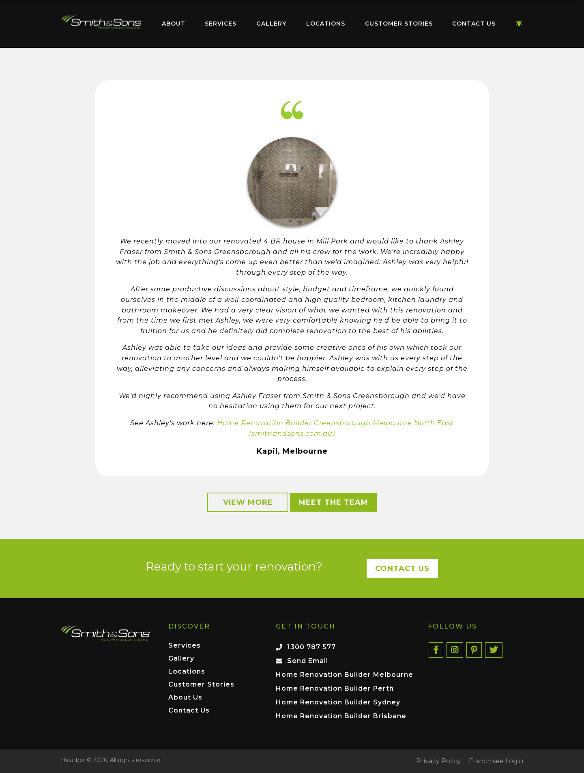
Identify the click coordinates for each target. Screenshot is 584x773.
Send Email (307, 661)
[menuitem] (101, 24)
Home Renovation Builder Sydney (338, 702)
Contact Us (474, 23)
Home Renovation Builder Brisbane (341, 716)
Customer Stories (399, 23)
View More (248, 502)
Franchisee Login (496, 761)
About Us (185, 697)
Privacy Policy (438, 761)
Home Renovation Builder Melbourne (344, 674)
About (173, 23)
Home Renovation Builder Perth (335, 688)
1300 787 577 (311, 647)
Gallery (271, 23)
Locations (325, 23)
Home (101, 22)
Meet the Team (333, 502)
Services (220, 23)
